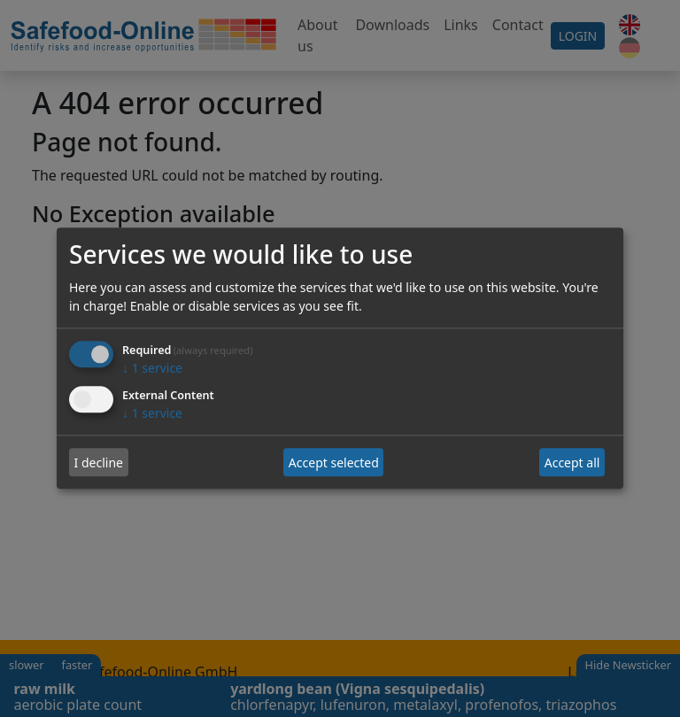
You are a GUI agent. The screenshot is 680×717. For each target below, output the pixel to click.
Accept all (572, 462)
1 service (152, 368)
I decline (98, 462)
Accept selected (334, 462)
